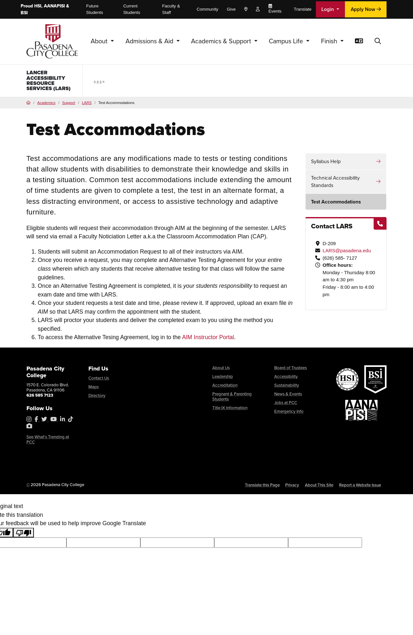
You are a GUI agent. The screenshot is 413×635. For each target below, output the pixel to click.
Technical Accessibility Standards (335, 183)
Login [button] (328, 9)
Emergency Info (289, 413)
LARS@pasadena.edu (347, 252)
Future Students (94, 9)
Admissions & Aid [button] (150, 40)
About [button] (100, 40)
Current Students (131, 9)
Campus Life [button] (287, 40)
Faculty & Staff (171, 9)
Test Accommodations (336, 203)
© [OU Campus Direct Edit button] (28, 487)
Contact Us (98, 380)
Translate (303, 9)
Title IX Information (229, 409)
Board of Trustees (290, 369)
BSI (24, 12)
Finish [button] (330, 40)
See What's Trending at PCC (47, 441)
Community (207, 9)
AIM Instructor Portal (208, 339)
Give (231, 9)
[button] (378, 41)
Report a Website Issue (360, 487)
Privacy (292, 487)
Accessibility (286, 378)
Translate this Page (262, 487)
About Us (221, 369)
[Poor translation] (23, 534)
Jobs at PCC (285, 404)
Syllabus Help (326, 163)
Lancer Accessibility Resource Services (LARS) (50, 81)
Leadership (222, 378)
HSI (37, 6)
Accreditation (224, 387)
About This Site (319, 487)
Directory (97, 397)
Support (68, 105)
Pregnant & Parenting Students (232, 398)
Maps (93, 388)
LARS (87, 105)
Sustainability (286, 387)
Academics (46, 105)
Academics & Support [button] (222, 40)
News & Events (288, 396)
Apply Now (366, 9)
